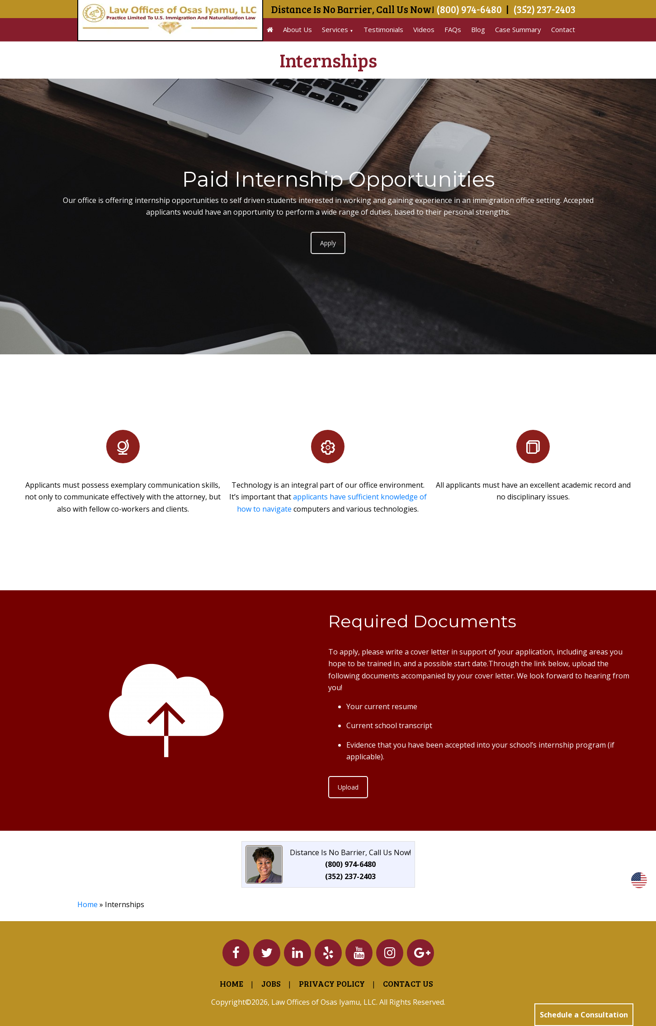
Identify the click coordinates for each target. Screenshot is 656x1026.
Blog (478, 29)
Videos (423, 29)
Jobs (271, 983)
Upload (348, 787)
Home (87, 904)
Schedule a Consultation (584, 1015)
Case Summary (518, 29)
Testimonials (383, 29)
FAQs (452, 29)
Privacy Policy (332, 983)
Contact (563, 29)
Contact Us (408, 983)
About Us (297, 29)
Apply (328, 243)
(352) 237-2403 (544, 9)
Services (335, 29)
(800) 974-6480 (469, 9)
